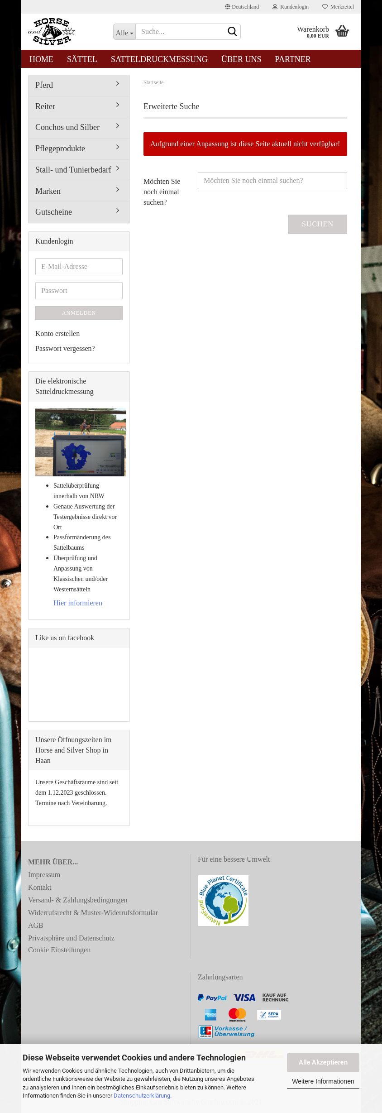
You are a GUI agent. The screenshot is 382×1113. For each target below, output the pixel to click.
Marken (48, 191)
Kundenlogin (290, 7)
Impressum (44, 874)
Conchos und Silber (67, 127)
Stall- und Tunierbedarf (73, 169)
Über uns (241, 59)
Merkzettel (338, 7)
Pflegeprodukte (60, 148)
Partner (293, 59)
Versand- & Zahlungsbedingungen (78, 900)
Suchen (318, 224)
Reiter (45, 106)
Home (41, 59)
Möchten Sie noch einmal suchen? (161, 192)
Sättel (82, 59)
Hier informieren (77, 603)
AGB (35, 925)
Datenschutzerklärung (142, 1095)
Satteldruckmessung (159, 59)
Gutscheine (53, 211)
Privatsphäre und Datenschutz (71, 938)
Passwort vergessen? (65, 348)
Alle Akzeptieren (323, 1062)
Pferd (44, 85)
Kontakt (40, 887)
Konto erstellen (57, 333)
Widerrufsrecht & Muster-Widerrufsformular (93, 912)
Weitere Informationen (323, 1081)
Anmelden (79, 313)
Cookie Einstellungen (59, 950)
